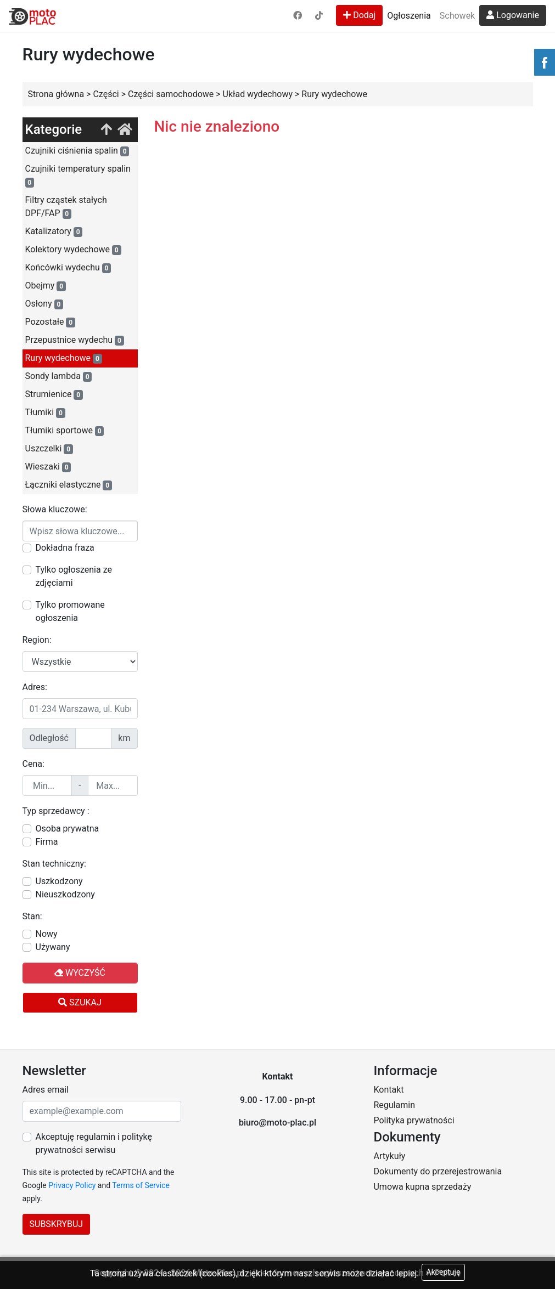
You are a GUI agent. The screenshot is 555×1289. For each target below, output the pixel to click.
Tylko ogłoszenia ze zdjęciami (74, 576)
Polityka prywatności (413, 1120)
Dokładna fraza (65, 547)
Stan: (32, 916)
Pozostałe (50, 321)
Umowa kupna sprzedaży (422, 1186)
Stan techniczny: (54, 863)
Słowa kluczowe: (55, 509)
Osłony (44, 303)
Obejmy (45, 285)
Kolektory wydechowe (73, 249)
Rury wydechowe (63, 358)
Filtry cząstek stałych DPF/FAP (66, 207)
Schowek (457, 15)
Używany (53, 947)
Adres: (35, 687)
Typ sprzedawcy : (56, 811)
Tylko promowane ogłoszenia (70, 611)
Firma (47, 841)
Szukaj (80, 1002)
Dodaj (359, 15)
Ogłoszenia (408, 15)
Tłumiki (45, 412)
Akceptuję (444, 1272)
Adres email (46, 1089)
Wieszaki (48, 466)
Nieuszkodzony (65, 894)
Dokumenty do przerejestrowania (437, 1171)
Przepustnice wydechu (74, 340)
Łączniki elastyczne (68, 484)
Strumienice (54, 394)
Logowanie (512, 15)
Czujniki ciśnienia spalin (77, 150)
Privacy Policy (72, 1185)
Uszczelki (49, 448)
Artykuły (389, 1156)
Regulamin (394, 1105)
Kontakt (388, 1089)
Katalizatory (54, 231)
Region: (37, 640)
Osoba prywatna (67, 828)
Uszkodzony (59, 881)
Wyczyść (79, 973)
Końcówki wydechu (68, 267)
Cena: (33, 764)
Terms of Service (141, 1185)
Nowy (47, 934)
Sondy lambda (58, 376)
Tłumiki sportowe (64, 430)
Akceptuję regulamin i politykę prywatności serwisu (94, 1143)
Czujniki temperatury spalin (78, 175)
